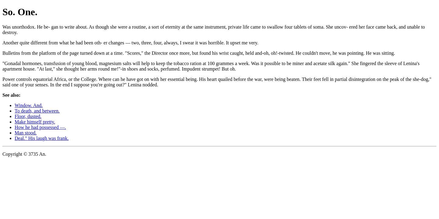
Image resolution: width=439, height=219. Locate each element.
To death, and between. (37, 110)
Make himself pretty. (35, 121)
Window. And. (29, 105)
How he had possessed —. (40, 127)
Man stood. (26, 132)
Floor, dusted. (28, 116)
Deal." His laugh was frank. (42, 138)
